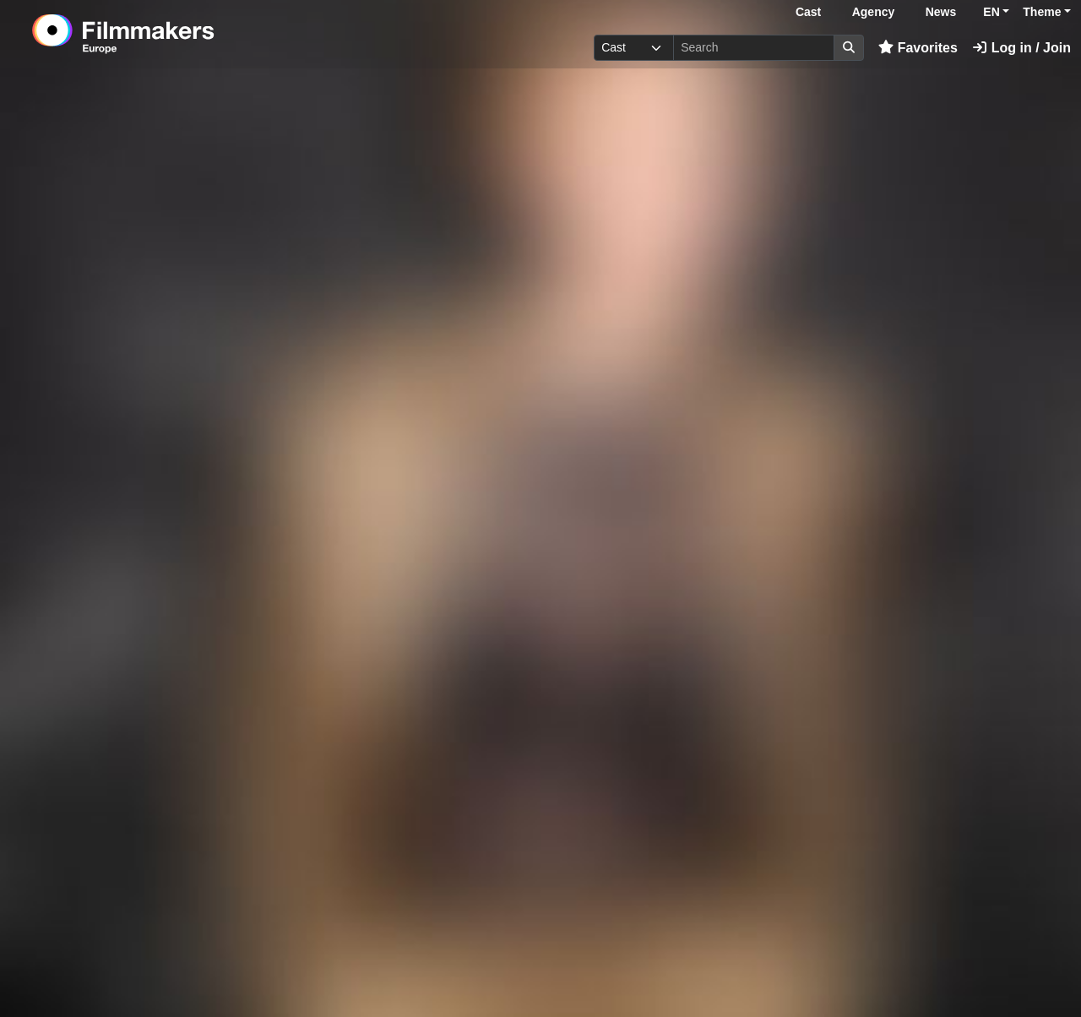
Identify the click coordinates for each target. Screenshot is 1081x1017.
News (941, 12)
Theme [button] (1042, 12)
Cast (808, 12)
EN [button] (991, 12)
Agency (873, 12)
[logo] (165, 34)
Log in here (960, 965)
